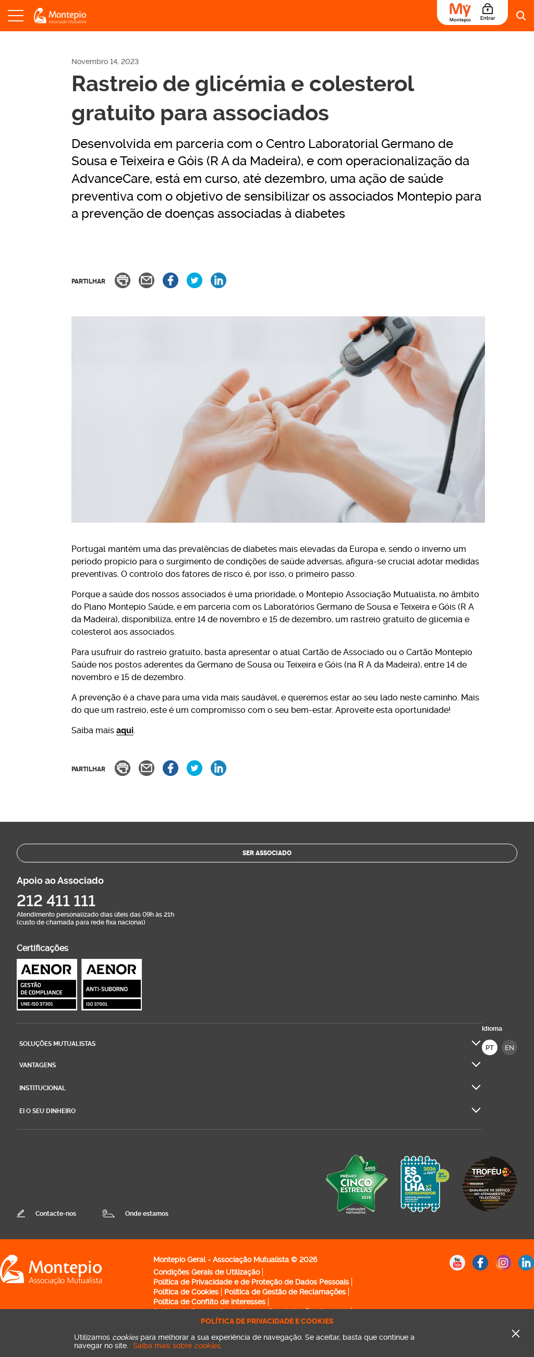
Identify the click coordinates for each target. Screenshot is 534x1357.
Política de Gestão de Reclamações (285, 1292)
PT (490, 1048)
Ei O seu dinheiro (47, 1111)
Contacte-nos (55, 1213)
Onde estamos (146, 1213)
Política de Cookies (186, 1292)
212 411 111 (56, 901)
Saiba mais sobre (176, 1345)
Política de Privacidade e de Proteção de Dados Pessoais (251, 1282)
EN (509, 1048)
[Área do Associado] (472, 12)
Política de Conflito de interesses (209, 1302)
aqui (125, 730)
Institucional (42, 1088)
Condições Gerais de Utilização (206, 1272)
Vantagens (37, 1065)
